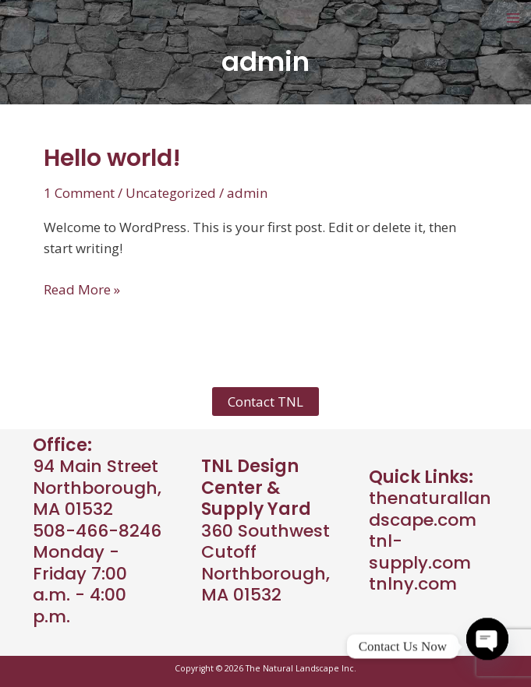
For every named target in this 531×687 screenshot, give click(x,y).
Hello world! (112, 158)
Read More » (82, 289)
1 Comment (79, 193)
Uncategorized (171, 193)
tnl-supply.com (420, 552)
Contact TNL (265, 401)
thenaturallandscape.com (430, 509)
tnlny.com (413, 584)
